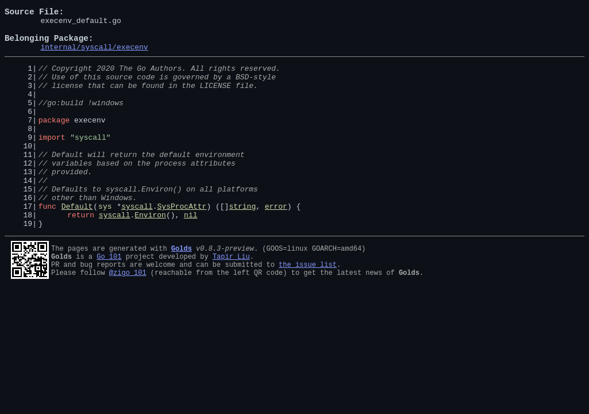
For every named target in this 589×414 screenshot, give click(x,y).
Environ (150, 254)
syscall (137, 244)
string (242, 244)
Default (77, 244)
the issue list (308, 307)
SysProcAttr (182, 244)
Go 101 (109, 297)
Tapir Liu (231, 297)
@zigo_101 (128, 317)
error (276, 244)
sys (104, 244)
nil (190, 254)
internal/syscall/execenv (94, 55)
